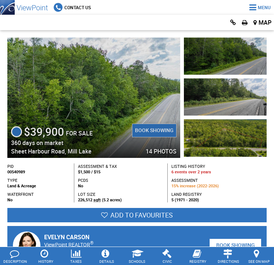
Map (265, 22)
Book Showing (154, 130)
